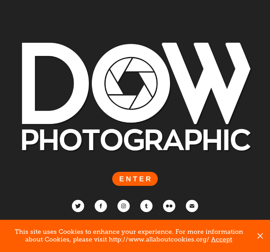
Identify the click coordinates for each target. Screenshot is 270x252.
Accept (221, 239)
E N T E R (135, 179)
